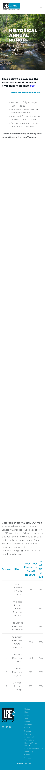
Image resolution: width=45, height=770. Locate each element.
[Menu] (41, 6)
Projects (27, 734)
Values (26, 718)
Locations (28, 725)
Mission (27, 715)
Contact (27, 758)
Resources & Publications (29, 738)
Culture (27, 728)
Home (26, 712)
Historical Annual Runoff (30, 744)
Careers (27, 755)
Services (27, 731)
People (27, 721)
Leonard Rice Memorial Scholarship (33, 750)
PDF (32, 85)
